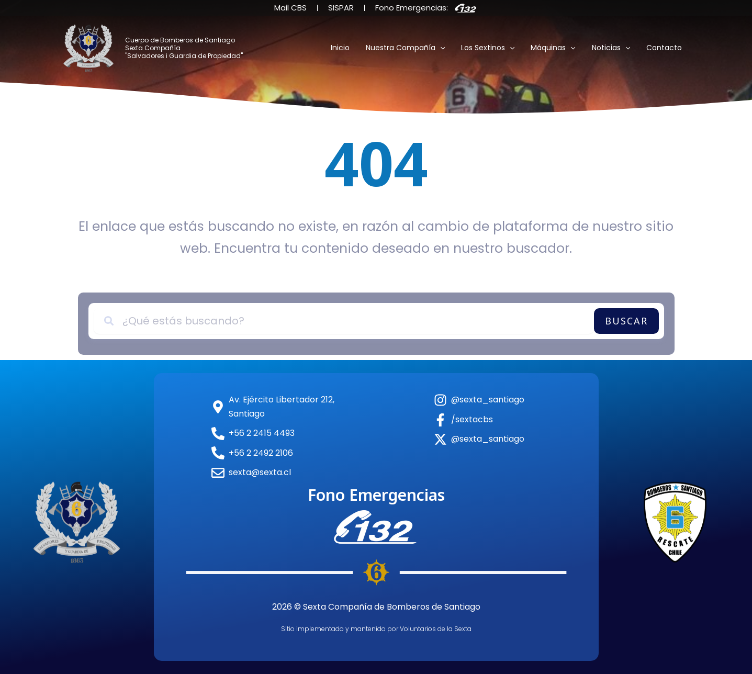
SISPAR (341, 7)
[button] (447, 48)
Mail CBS (290, 7)
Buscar (626, 320)
